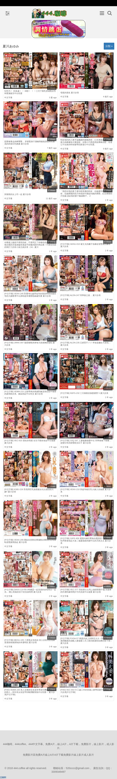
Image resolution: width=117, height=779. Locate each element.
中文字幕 (8, 97)
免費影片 (86, 744)
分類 (109, 46)
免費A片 (50, 744)
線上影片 (99, 744)
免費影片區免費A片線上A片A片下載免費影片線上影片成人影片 (58, 754)
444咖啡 (7, 744)
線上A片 (62, 744)
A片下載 (73, 744)
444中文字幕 (35, 744)
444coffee (20, 744)
